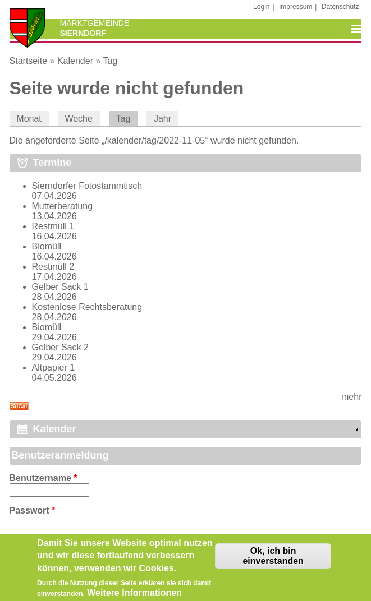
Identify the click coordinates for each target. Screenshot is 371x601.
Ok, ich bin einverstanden (272, 560)
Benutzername (43, 478)
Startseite (29, 61)
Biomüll (46, 246)
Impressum (295, 7)
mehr (351, 396)
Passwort (33, 510)
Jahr (162, 118)
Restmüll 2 (53, 266)
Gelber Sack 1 (60, 287)
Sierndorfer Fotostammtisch (87, 186)
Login (261, 7)
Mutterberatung (62, 206)
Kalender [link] (54, 428)
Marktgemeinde (95, 23)
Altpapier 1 (53, 367)
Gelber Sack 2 (60, 347)
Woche (79, 118)
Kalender (75, 61)
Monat (28, 118)
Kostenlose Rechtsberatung (87, 307)
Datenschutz (340, 7)
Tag (110, 61)
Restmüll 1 (53, 226)
